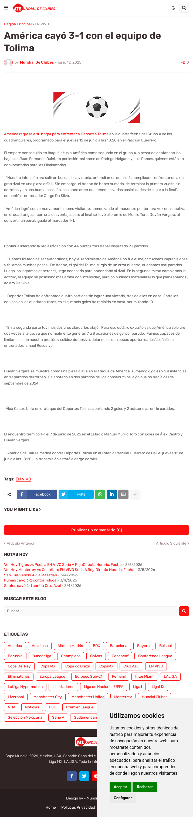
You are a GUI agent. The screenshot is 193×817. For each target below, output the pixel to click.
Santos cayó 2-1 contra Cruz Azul (32, 585)
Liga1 (137, 686)
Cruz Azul (131, 666)
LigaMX (158, 686)
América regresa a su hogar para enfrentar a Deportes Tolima (56, 134)
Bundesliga (41, 656)
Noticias (32, 707)
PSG (52, 707)
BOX (96, 645)
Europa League (52, 676)
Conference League (155, 656)
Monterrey (123, 697)
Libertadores (63, 686)
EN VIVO (42, 24)
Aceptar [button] (120, 787)
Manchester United (88, 697)
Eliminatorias (19, 676)
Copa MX (48, 666)
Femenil (119, 676)
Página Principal (18, 24)
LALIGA (170, 676)
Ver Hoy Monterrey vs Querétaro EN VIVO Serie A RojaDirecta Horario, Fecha (69, 569)
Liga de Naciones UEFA (103, 686)
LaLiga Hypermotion (25, 686)
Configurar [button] (123, 798)
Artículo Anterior (21, 543)
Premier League (79, 707)
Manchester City (47, 697)
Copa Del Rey (19, 666)
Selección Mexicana (25, 717)
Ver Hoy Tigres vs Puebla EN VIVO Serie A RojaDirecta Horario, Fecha (63, 564)
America (15, 645)
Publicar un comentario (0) (96, 530)
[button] (6, 8)
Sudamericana (86, 717)
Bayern (143, 645)
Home (51, 807)
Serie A (58, 717)
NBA (11, 707)
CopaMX (106, 666)
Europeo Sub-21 (88, 676)
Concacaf (120, 656)
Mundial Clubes (154, 697)
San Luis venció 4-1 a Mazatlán (30, 575)
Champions (70, 656)
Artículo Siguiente (171, 543)
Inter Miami (144, 676)
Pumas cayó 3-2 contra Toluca (30, 580)
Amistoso (40, 645)
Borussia (15, 656)
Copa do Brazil (77, 666)
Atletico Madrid (70, 645)
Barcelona (118, 645)
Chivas (96, 656)
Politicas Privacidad (78, 807)
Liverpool (16, 697)
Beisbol (165, 645)
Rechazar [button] (145, 787)
